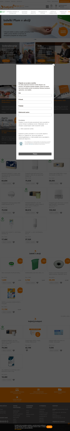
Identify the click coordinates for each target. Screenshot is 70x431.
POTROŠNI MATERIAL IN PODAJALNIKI (13, 12)
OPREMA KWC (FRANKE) (63, 12)
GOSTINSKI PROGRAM (24, 12)
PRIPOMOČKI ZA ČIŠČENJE (42, 12)
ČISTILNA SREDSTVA (33, 12)
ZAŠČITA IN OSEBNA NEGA (53, 12)
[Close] (53, 65)
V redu (49, 427)
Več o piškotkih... (18, 429)
